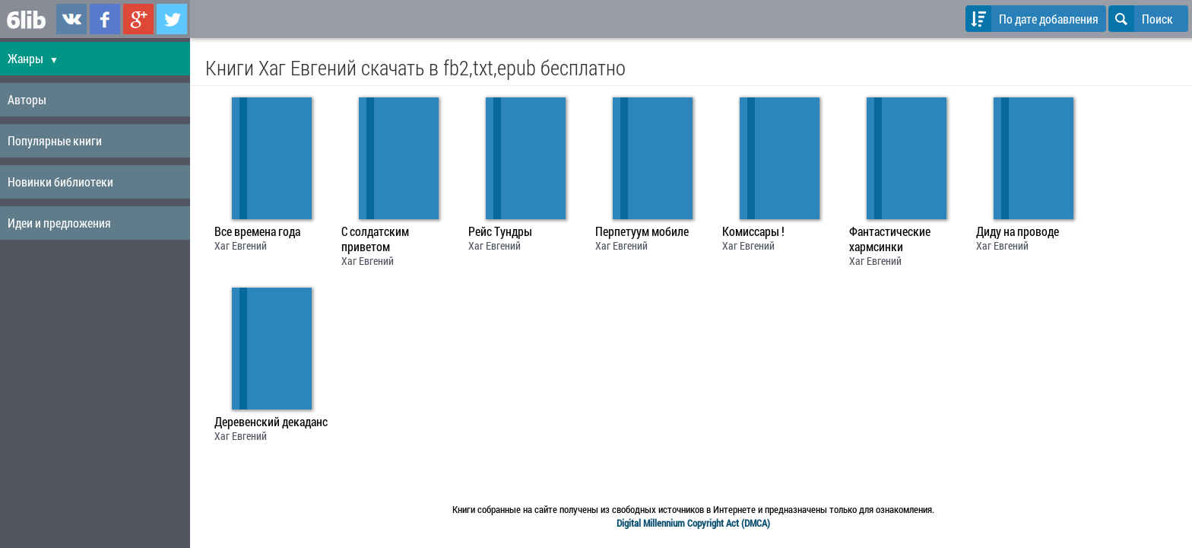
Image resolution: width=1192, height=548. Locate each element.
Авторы (27, 99)
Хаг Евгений (240, 245)
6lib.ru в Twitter (172, 19)
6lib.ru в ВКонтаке (71, 19)
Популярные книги (55, 140)
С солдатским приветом (375, 239)
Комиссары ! (753, 231)
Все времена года (257, 231)
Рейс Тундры (500, 231)
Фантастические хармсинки (889, 239)
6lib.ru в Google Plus (138, 19)
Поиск (1140, 18)
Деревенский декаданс (271, 421)
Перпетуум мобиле (642, 231)
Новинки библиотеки (60, 182)
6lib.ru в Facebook (105, 19)
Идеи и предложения (59, 223)
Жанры (33, 58)
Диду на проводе (1017, 231)
